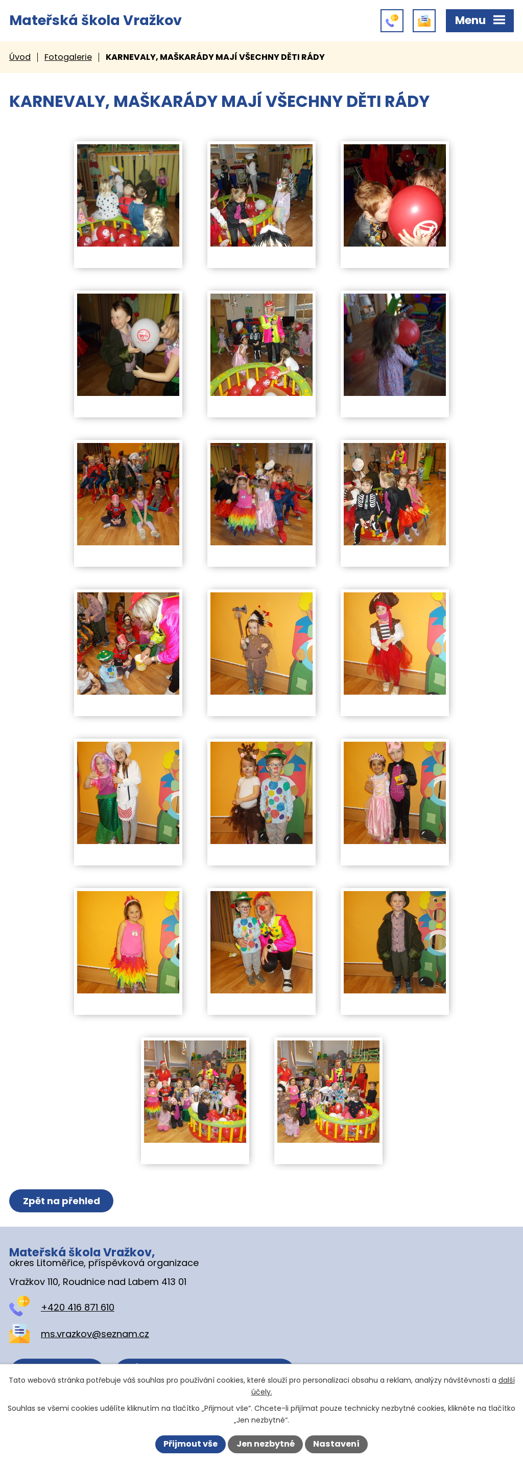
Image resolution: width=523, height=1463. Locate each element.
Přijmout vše (190, 1444)
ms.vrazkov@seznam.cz (95, 1333)
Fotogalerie (68, 57)
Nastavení (336, 1444)
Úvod (20, 57)
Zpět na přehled (61, 1200)
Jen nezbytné (265, 1444)
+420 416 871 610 (77, 1307)
